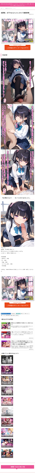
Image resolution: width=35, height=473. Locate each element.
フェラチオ (3, 315)
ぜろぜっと (27, 313)
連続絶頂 (8, 315)
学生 (14, 315)
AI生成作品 (18, 313)
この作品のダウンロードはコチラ (18, 47)
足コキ (22, 313)
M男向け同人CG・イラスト (5, 313)
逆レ (17, 315)
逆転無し (13, 313)
